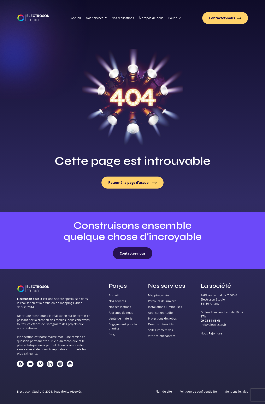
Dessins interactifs (161, 324)
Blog (112, 334)
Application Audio (160, 313)
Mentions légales (236, 391)
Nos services (117, 301)
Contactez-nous (225, 18)
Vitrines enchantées (162, 336)
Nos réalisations (123, 18)
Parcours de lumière (162, 301)
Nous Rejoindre (211, 333)
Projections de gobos (162, 318)
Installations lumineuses (165, 307)
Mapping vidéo (158, 295)
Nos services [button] (95, 18)
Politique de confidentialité (198, 391)
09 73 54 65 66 (210, 320)
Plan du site (163, 391)
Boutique (174, 18)
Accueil (76, 18)
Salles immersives (160, 330)
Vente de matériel (121, 318)
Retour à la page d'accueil (132, 182)
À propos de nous (151, 18)
